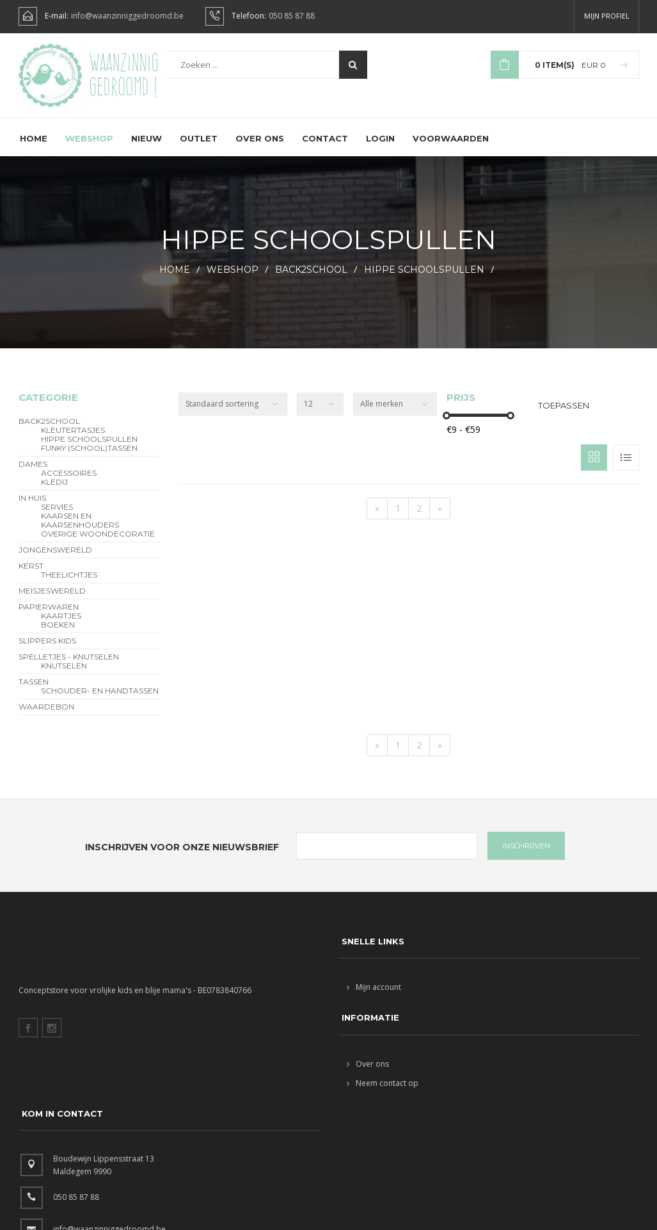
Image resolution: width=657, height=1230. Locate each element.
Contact (325, 149)
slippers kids (47, 651)
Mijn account (374, 997)
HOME (174, 280)
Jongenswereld (55, 560)
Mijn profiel (606, 15)
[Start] (377, 519)
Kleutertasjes (73, 441)
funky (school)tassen (89, 459)
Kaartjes (61, 626)
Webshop (89, 149)
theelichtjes (69, 585)
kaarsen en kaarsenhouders (80, 531)
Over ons (259, 149)
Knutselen (64, 676)
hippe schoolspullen (424, 280)
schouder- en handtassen (100, 701)
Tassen (34, 692)
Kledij (54, 493)
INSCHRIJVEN (526, 856)
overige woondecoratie (98, 544)
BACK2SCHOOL (311, 280)
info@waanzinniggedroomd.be (127, 16)
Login (380, 149)
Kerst (31, 576)
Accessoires (69, 484)
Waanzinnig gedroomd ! (124, 76)
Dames (33, 475)
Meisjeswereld (52, 601)
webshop (232, 280)
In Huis (32, 509)
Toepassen (563, 416)
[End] (439, 519)
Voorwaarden (451, 149)
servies (57, 518)
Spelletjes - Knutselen (69, 667)
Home (33, 149)
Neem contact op (382, 1093)
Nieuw (146, 149)
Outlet (199, 149)
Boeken (58, 635)
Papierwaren (49, 617)
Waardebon (46, 717)
